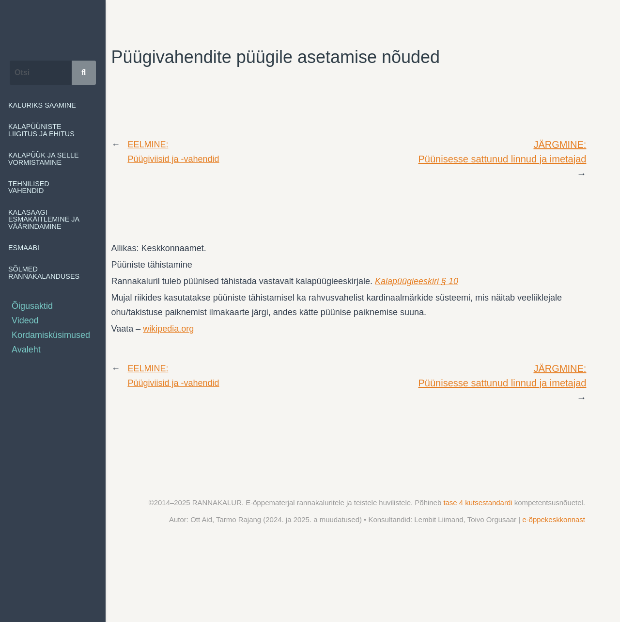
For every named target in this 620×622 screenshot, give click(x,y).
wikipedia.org (168, 329)
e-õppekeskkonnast (553, 519)
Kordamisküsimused (51, 335)
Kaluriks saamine (42, 105)
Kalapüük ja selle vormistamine (52, 158)
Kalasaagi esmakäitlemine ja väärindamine (52, 219)
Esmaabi (29, 247)
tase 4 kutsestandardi (478, 502)
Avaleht (26, 349)
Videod (25, 320)
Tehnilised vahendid (52, 187)
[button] (53, 130)
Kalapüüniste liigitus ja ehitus (52, 130)
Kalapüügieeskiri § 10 (416, 281)
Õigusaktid (32, 306)
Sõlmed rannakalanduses (52, 272)
